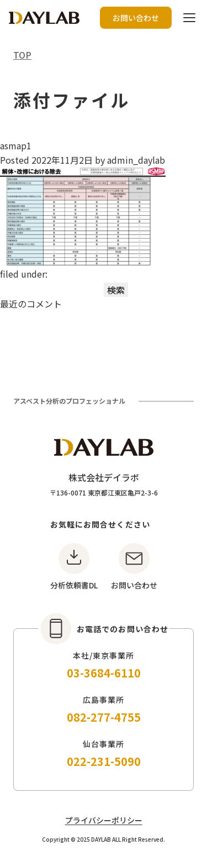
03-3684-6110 (104, 673)
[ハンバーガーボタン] (189, 17)
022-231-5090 (104, 761)
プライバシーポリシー (103, 820)
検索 (116, 289)
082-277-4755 (104, 717)
